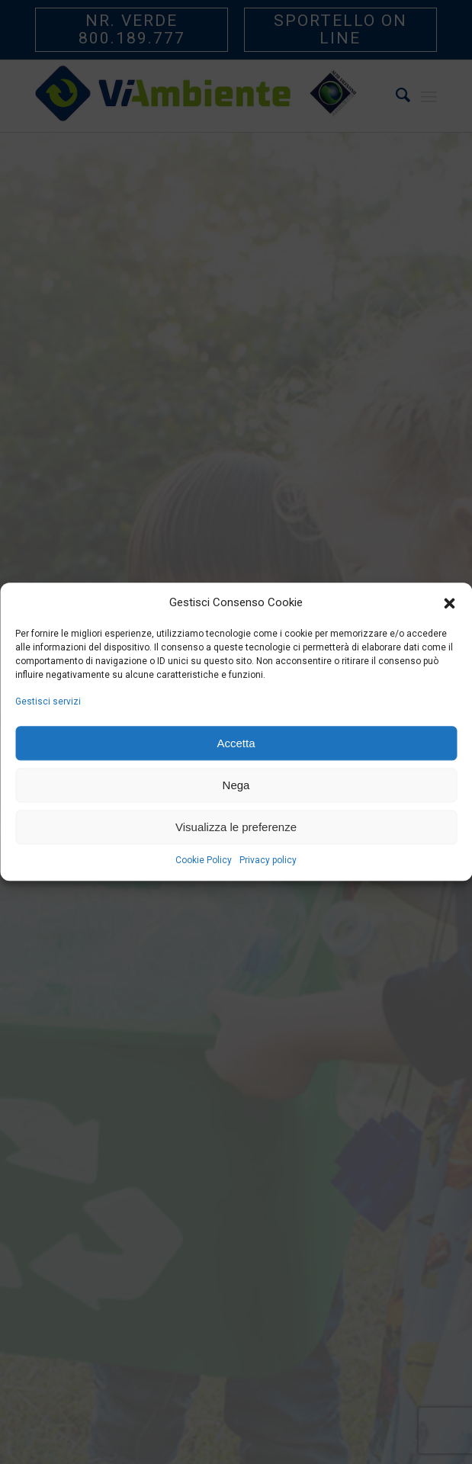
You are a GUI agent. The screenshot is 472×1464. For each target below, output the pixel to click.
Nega (236, 785)
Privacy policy (268, 861)
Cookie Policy (203, 861)
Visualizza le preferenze (236, 826)
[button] (449, 603)
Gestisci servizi (48, 701)
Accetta (236, 743)
